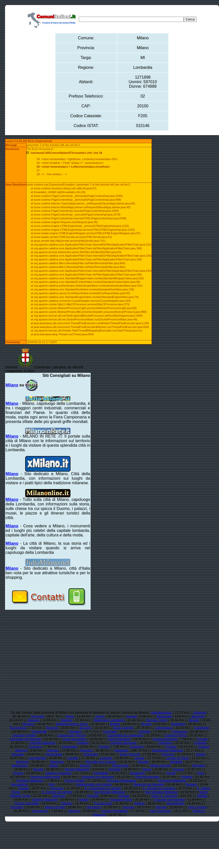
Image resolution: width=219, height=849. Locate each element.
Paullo (171, 773)
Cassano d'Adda (24, 735)
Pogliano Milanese (29, 780)
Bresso (146, 724)
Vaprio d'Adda (55, 807)
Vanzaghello (175, 803)
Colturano (165, 743)
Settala (202, 796)
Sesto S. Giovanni (164, 796)
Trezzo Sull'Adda (26, 803)
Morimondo (120, 765)
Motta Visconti (160, 765)
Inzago (201, 754)
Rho (52, 784)
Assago (131, 716)
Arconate (37, 716)
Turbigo (139, 803)
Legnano (106, 758)
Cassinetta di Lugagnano (125, 735)
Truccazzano (103, 803)
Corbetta (200, 743)
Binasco (28, 724)
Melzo (53, 765)
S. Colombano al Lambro (103, 788)
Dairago (53, 750)
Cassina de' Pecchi (71, 735)
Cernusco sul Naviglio (25, 739)
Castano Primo (175, 735)
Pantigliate (100, 773)
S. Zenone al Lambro (57, 792)
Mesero (85, 765)
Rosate (23, 788)
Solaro (84, 799)
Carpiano (75, 731)
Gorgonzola (53, 754)
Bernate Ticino (156, 720)
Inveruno (167, 754)
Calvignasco (164, 728)
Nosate (38, 769)
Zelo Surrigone (160, 811)
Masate (143, 762)
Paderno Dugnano (58, 773)
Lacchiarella (37, 758)
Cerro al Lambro (75, 739)
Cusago (170, 746)
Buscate (52, 728)
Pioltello (187, 777)
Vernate (128, 807)
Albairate (199, 712)
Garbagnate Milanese (167, 750)
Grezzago (91, 754)
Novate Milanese (77, 769)
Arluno (100, 716)
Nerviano (198, 765)
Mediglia (176, 762)
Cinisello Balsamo (42, 743)
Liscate (139, 758)
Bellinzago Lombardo (109, 720)
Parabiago (137, 773)
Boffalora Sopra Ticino (72, 724)
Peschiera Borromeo (45, 777)
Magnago (57, 762)
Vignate (161, 807)
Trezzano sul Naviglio (169, 799)
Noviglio (115, 769)
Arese (69, 716)
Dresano (86, 750)
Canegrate (39, 731)
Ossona (178, 769)
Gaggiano (121, 750)
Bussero (86, 728)
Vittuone (74, 811)
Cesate (202, 739)
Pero (200, 773)
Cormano (35, 746)
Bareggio (198, 716)
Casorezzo (180, 731)
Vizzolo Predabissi (114, 811)
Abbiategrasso (161, 712)
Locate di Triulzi (177, 758)
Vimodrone (40, 811)
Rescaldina (19, 784)
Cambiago (201, 728)
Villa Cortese (197, 807)
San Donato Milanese (109, 792)
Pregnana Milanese (172, 780)
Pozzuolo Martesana (121, 780)
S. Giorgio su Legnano (159, 788)
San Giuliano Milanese (161, 792)
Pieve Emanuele (147, 777)
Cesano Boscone (164, 739)
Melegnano (20, 765)
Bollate (115, 724)
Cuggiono (137, 746)
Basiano (33, 720)
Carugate (110, 731)
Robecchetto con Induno (94, 784)
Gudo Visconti (130, 754)
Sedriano (58, 796)
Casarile (144, 731)
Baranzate (164, 716)
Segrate (92, 796)
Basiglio (66, 720)
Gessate (17, 754)
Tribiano (66, 803)
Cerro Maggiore (119, 739)
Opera (146, 769)
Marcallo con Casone (101, 762)
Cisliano (82, 743)
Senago (123, 796)
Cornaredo (69, 746)
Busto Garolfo (123, 728)
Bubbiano (178, 724)
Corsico (104, 746)
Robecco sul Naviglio (148, 784)
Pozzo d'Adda (74, 780)
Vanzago (16, 807)
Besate (194, 720)
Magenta (22, 762)
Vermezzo (94, 807)
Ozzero (18, 773)
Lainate (72, 758)
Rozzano (56, 788)
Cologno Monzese (123, 743)
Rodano (191, 784)
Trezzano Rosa (121, 799)
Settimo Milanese (44, 799)
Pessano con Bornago (98, 777)
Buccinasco (18, 728)
